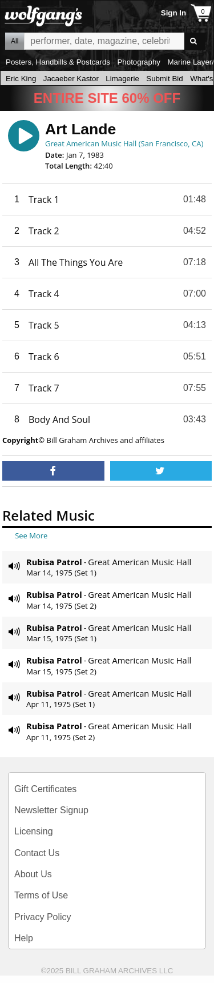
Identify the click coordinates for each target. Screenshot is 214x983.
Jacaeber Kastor (71, 78)
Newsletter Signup (51, 810)
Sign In (173, 13)
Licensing (33, 831)
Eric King (21, 78)
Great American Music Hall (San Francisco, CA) (124, 143)
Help (23, 938)
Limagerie (122, 78)
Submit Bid (164, 78)
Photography (138, 62)
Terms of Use (41, 895)
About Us (33, 874)
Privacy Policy (42, 917)
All (14, 41)
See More (31, 535)
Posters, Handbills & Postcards (58, 62)
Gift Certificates (45, 789)
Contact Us (36, 853)
